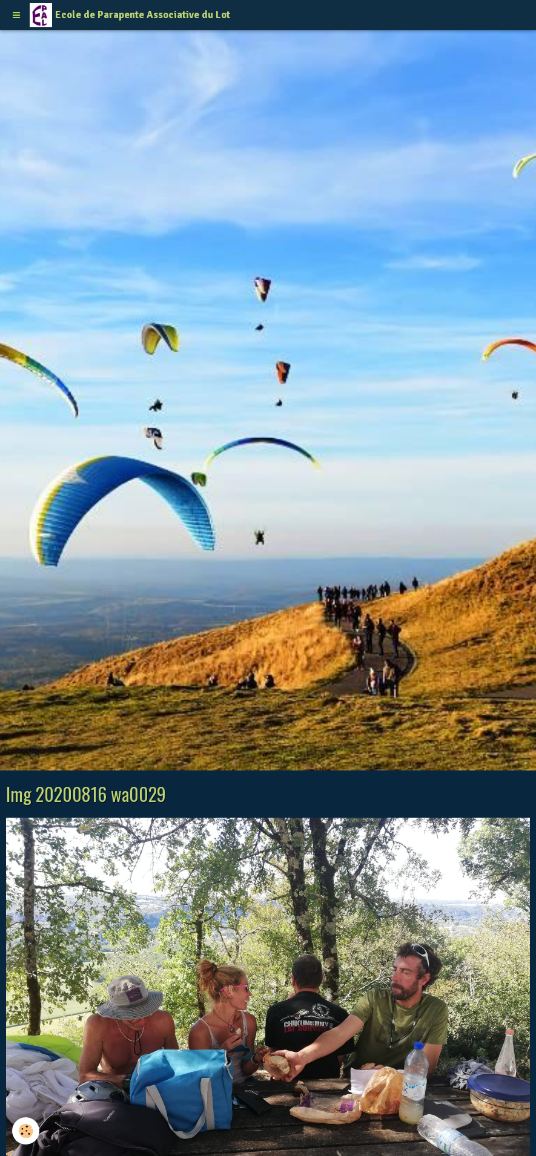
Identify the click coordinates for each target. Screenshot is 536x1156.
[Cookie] (25, 1131)
